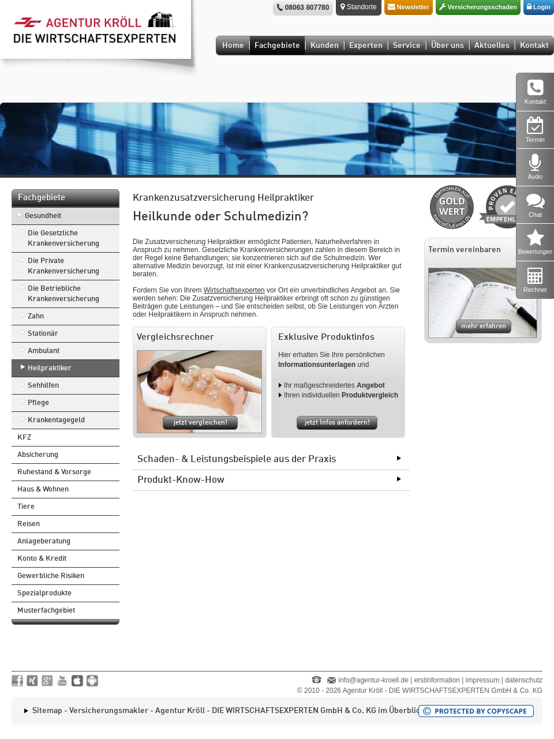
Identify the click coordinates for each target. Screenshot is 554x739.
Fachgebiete (277, 46)
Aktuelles (492, 46)
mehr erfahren (483, 326)
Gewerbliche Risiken (50, 576)
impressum (483, 680)
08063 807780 (307, 7)
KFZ (24, 437)
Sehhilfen (43, 385)
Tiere (26, 507)
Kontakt (534, 46)
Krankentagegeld (56, 420)
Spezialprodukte (44, 593)
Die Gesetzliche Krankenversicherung (63, 238)
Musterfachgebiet (46, 610)
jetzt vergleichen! (200, 422)
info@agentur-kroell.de (373, 680)
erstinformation (437, 680)
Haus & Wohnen (43, 489)
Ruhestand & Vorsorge (54, 472)
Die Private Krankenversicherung (63, 266)
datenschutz (523, 680)
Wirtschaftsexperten (234, 290)
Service (407, 46)
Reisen (28, 524)
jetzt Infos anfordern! (337, 422)
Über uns (447, 46)
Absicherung (37, 455)
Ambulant (43, 351)
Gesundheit (43, 216)
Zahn (36, 316)
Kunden (324, 46)
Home (233, 46)
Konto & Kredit (41, 558)
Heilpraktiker (50, 368)
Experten (366, 46)
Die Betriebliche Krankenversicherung (63, 294)
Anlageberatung (43, 541)
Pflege (38, 403)
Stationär (43, 333)
